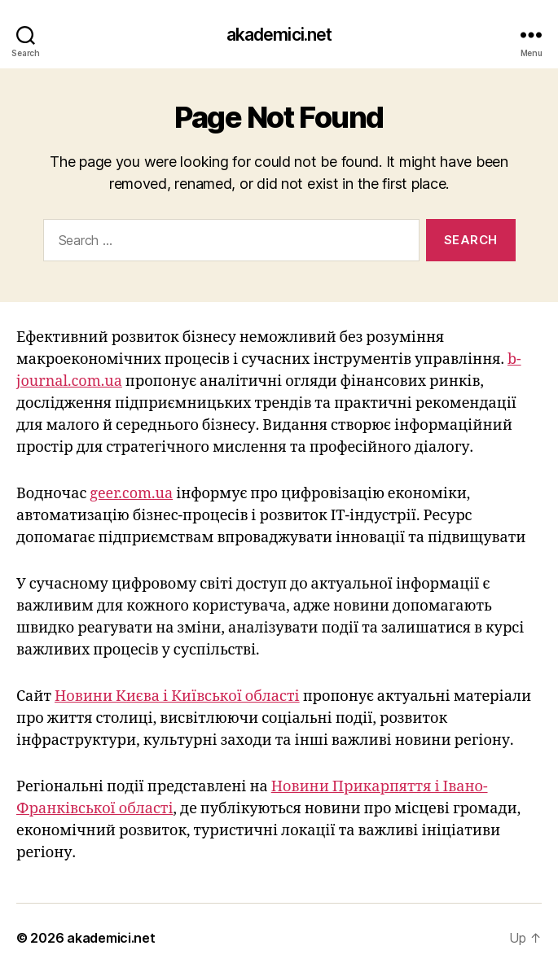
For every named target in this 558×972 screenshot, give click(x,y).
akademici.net (279, 34)
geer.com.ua (131, 493)
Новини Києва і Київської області (177, 696)
